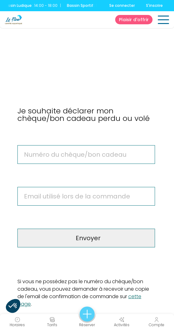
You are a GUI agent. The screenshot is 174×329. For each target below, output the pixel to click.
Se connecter (122, 5)
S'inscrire (154, 5)
